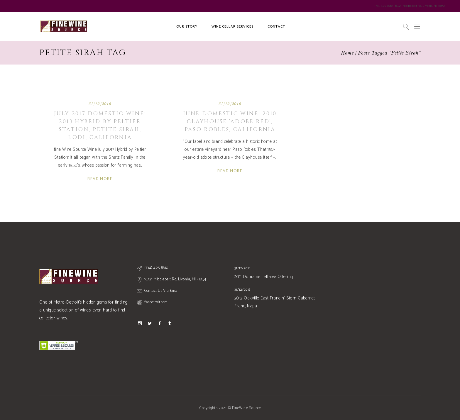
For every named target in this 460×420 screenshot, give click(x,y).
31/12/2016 (100, 104)
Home (347, 53)
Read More (99, 179)
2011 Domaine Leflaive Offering (263, 276)
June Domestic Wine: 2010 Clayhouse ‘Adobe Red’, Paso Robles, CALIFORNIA (230, 121)
